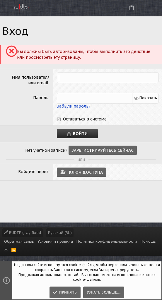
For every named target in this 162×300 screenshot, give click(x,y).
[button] (6, 8)
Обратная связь (19, 241)
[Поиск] (152, 8)
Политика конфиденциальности (106, 241)
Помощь (148, 241)
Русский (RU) (60, 232)
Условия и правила (55, 241)
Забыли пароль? (74, 106)
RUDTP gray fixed (22, 232)
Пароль (40, 97)
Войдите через (33, 171)
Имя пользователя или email (31, 80)
